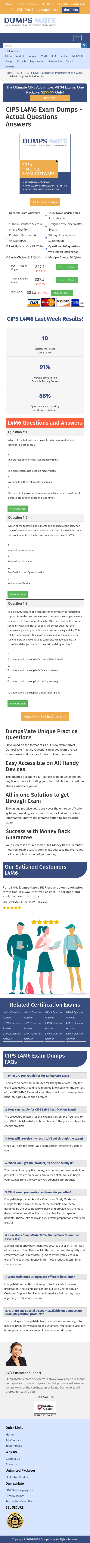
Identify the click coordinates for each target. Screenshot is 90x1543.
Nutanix (21, 61)
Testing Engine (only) (19, 280)
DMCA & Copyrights (19, 1490)
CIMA (44, 56)
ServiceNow (55, 61)
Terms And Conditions (20, 1501)
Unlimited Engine (17, 1477)
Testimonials (14, 1445)
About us (11, 1464)
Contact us (13, 1458)
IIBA (53, 56)
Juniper (64, 56)
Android (20, 56)
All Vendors (13, 1440)
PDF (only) (17, 291)
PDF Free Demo (45, 202)
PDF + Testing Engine (19, 267)
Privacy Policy (15, 1495)
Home (9, 72)
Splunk (70, 61)
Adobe (8, 56)
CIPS (20, 72)
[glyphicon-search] (84, 45)
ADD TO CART (67, 266)
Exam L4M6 (30, 1204)
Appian (33, 56)
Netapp (9, 61)
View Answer (17, 508)
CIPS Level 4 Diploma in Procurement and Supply (55, 72)
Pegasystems (37, 61)
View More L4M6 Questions (45, 717)
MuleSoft (77, 56)
